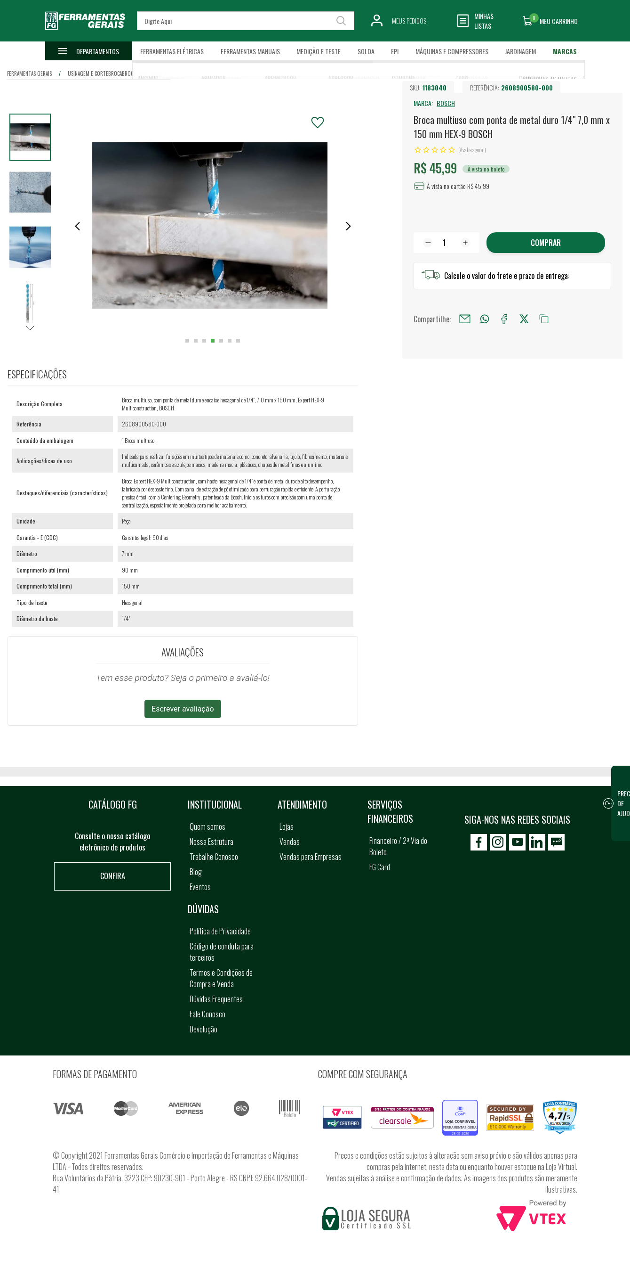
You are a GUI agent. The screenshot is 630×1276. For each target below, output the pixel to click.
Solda (366, 51)
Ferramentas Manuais (250, 51)
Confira (112, 876)
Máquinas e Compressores (451, 51)
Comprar (546, 242)
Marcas (565, 51)
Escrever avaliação (183, 708)
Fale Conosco (207, 1014)
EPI (395, 51)
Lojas (286, 826)
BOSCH (446, 103)
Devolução (203, 1029)
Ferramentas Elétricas (172, 51)
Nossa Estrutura (211, 841)
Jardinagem (520, 51)
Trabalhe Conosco (214, 856)
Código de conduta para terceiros (222, 952)
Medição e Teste (318, 51)
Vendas (289, 841)
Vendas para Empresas (310, 856)
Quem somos (207, 826)
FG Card (379, 867)
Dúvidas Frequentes (216, 999)
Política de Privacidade (220, 931)
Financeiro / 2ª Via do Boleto (398, 846)
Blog (196, 871)
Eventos (200, 886)
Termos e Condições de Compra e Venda (221, 978)
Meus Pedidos (409, 20)
